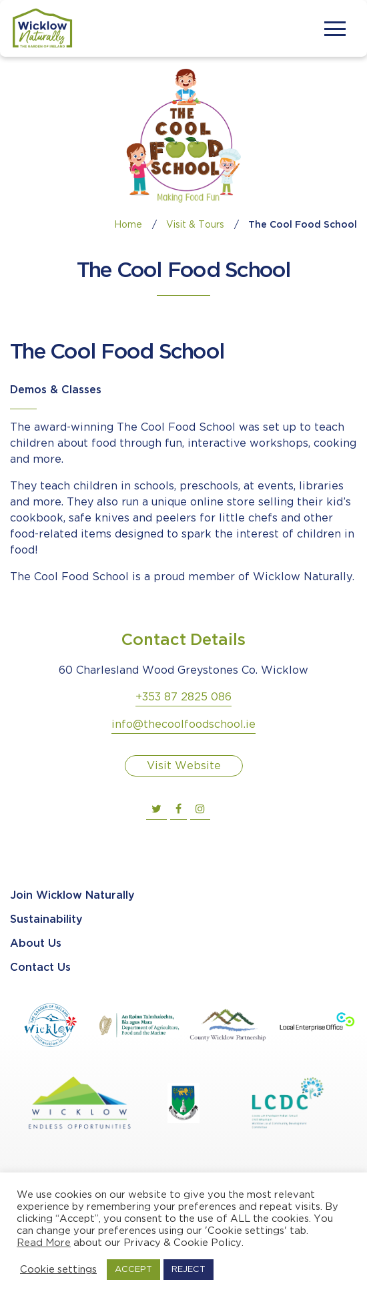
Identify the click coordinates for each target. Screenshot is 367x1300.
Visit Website (184, 766)
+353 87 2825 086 (183, 697)
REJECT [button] (188, 1269)
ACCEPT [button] (133, 1269)
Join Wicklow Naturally (72, 896)
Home (128, 225)
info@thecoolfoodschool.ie (183, 725)
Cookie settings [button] (58, 1269)
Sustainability (46, 920)
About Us (35, 944)
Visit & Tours (195, 225)
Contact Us (40, 968)
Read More (44, 1243)
